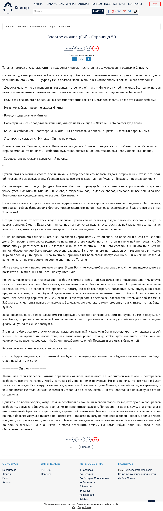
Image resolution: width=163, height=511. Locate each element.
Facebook (86, 470)
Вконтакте (87, 482)
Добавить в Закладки (156, 4)
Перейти (86, 447)
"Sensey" (22, 26)
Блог (122, 4)
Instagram (87, 494)
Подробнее (84, 507)
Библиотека (55, 4)
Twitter (85, 490)
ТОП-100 (96, 4)
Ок (73, 507)
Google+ (86, 474)
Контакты (135, 4)
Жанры (71, 4)
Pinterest (86, 486)
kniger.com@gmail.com (139, 470)
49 (88, 48)
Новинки (110, 4)
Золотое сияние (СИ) (41, 26)
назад (80, 48)
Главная (38, 4)
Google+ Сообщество (94, 478)
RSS (84, 499)
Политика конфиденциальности (137, 474)
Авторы (83, 4)
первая (69, 48)
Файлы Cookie (126, 478)
